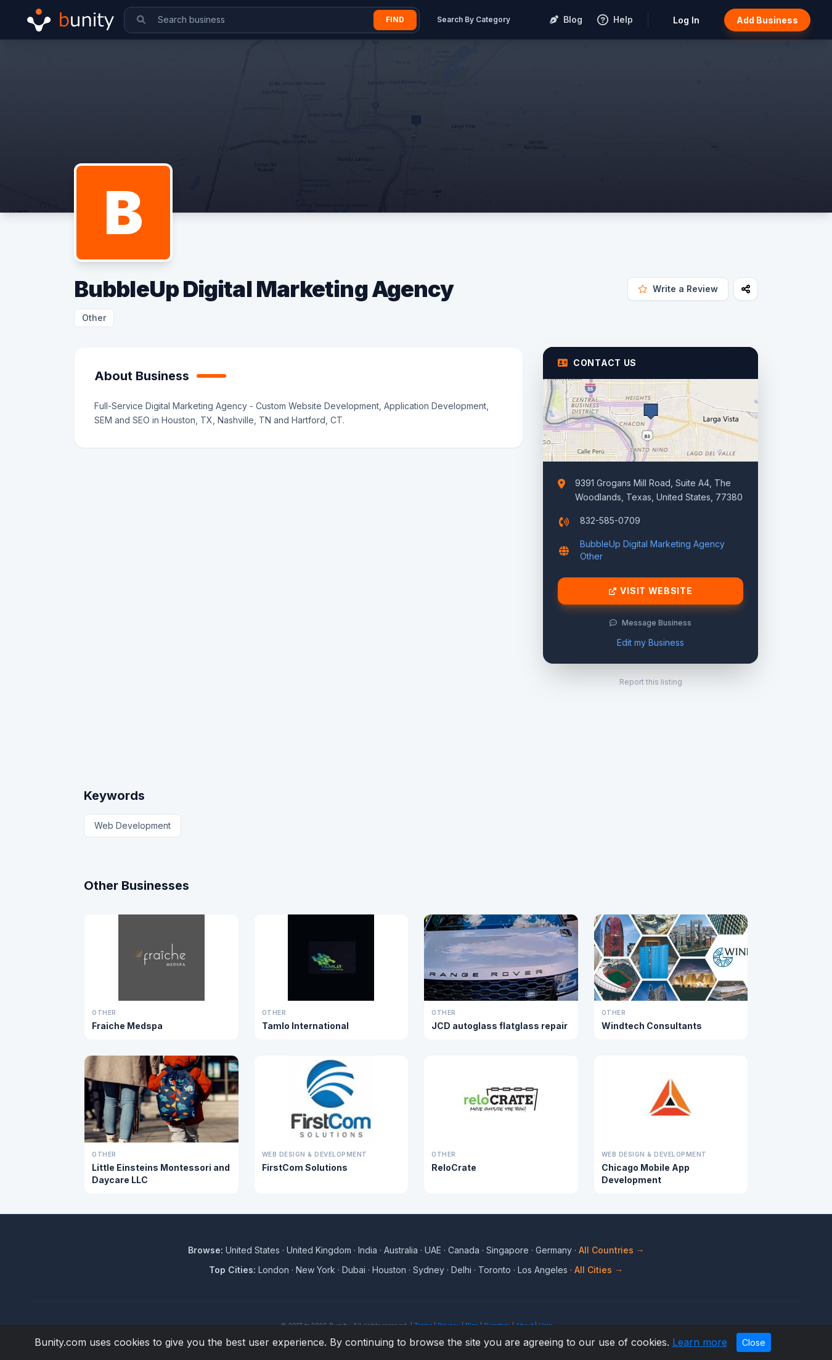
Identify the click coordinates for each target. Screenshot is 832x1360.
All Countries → (612, 1250)
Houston (389, 1269)
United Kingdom (319, 1250)
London (273, 1269)
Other (94, 317)
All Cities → (598, 1269)
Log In (686, 20)
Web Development (132, 825)
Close (753, 1342)
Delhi (461, 1269)
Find (395, 19)
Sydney (428, 1269)
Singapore (507, 1250)
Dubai (353, 1269)
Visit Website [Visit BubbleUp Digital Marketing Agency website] (651, 591)
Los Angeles (543, 1269)
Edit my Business (650, 642)
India (367, 1250)
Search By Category (473, 19)
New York (315, 1269)
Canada (463, 1250)
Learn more (699, 1342)
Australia (401, 1250)
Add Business (767, 20)
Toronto (494, 1269)
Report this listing (650, 681)
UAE (433, 1250)
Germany (554, 1250)
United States (253, 1250)
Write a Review (678, 288)
